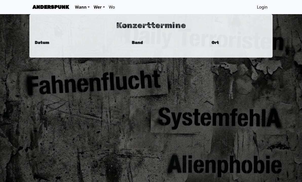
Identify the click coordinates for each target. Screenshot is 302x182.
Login (262, 7)
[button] (82, 7)
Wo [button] (112, 7)
